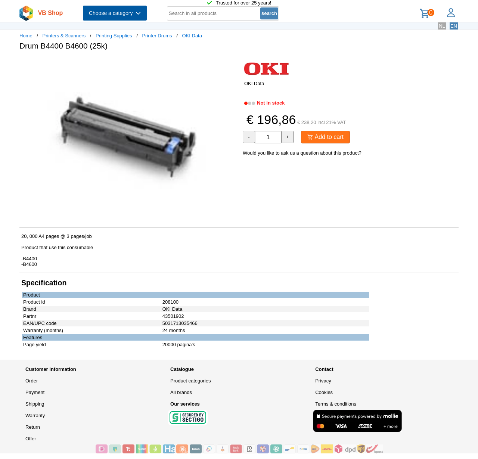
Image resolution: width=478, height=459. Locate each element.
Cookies (324, 392)
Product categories (190, 381)
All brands (181, 392)
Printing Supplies (114, 35)
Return (32, 427)
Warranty (35, 415)
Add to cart (325, 137)
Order (31, 381)
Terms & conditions (335, 404)
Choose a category (115, 13)
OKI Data (192, 35)
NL (442, 26)
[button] (232, 64)
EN (453, 26)
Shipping (34, 404)
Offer (30, 438)
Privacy (323, 381)
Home (25, 35)
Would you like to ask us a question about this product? (302, 153)
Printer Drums (157, 35)
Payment (34, 392)
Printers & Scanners (64, 35)
